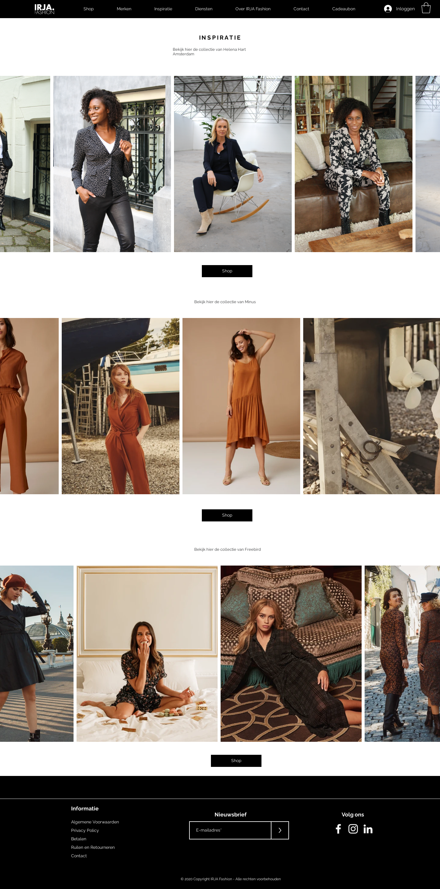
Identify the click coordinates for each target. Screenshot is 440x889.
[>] (280, 830)
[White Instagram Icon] (353, 828)
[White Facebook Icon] (338, 828)
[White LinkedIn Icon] (368, 828)
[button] (426, 7)
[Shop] (227, 271)
